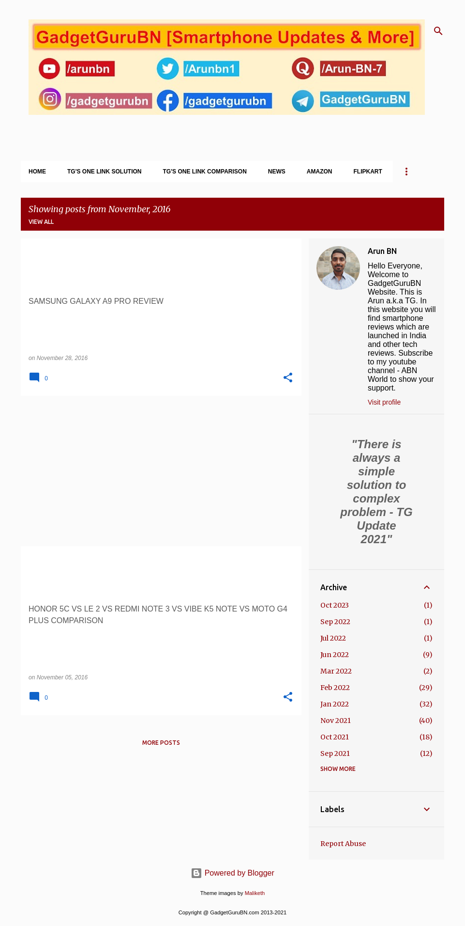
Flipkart (368, 171)
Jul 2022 (333, 638)
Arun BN (382, 251)
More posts (161, 742)
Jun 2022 (334, 654)
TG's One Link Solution (104, 171)
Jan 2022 (334, 704)
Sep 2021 (335, 753)
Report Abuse (343, 843)
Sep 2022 (335, 621)
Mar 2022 (336, 671)
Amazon (319, 171)
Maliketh (255, 893)
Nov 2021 (335, 720)
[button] (288, 378)
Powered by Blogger (232, 873)
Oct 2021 (334, 737)
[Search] (438, 31)
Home (37, 171)
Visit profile (384, 402)
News (276, 171)
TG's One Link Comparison (205, 171)
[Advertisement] (157, 471)
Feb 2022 (335, 687)
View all (41, 222)
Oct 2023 (334, 605)
